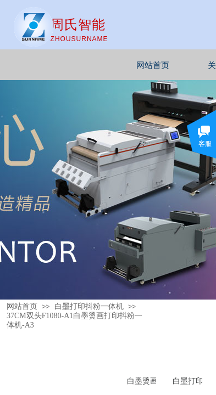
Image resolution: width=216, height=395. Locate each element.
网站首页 (169, 65)
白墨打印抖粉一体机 (89, 306)
